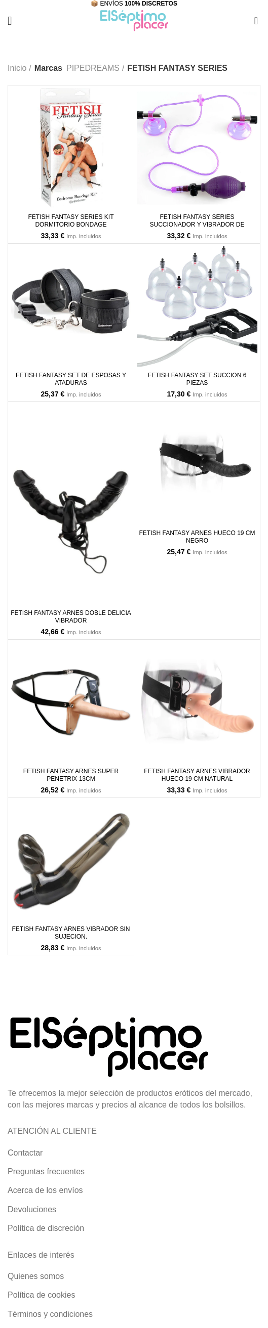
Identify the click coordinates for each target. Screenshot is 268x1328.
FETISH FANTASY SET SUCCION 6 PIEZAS (197, 379)
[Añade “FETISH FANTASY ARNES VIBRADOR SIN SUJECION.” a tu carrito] (21, 910)
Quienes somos (36, 1276)
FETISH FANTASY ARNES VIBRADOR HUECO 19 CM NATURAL (197, 775)
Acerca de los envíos (45, 1190)
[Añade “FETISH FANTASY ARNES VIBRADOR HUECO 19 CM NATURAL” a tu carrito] (147, 752)
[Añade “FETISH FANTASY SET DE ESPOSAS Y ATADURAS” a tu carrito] (21, 356)
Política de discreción (46, 1228)
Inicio (17, 68)
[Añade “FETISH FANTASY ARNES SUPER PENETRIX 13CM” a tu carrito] (21, 752)
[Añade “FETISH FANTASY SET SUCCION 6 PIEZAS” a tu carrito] (147, 356)
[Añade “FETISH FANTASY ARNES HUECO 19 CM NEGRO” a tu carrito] (147, 514)
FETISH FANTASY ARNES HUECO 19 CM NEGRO (197, 536)
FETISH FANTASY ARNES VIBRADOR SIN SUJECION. (71, 932)
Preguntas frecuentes (46, 1171)
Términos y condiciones (50, 1314)
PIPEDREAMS (93, 68)
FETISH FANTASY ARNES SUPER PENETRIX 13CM (71, 775)
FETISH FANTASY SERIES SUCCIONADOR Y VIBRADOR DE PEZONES (197, 224)
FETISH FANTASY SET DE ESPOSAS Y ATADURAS (71, 379)
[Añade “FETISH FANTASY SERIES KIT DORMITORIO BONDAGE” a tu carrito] (21, 198)
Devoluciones (32, 1209)
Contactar (25, 1152)
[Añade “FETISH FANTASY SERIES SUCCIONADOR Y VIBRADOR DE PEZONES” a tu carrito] (147, 198)
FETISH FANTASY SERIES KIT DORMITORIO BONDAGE (71, 220)
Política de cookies (41, 1295)
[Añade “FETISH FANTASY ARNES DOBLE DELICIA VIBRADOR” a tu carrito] (21, 594)
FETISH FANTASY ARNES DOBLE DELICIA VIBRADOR (71, 616)
